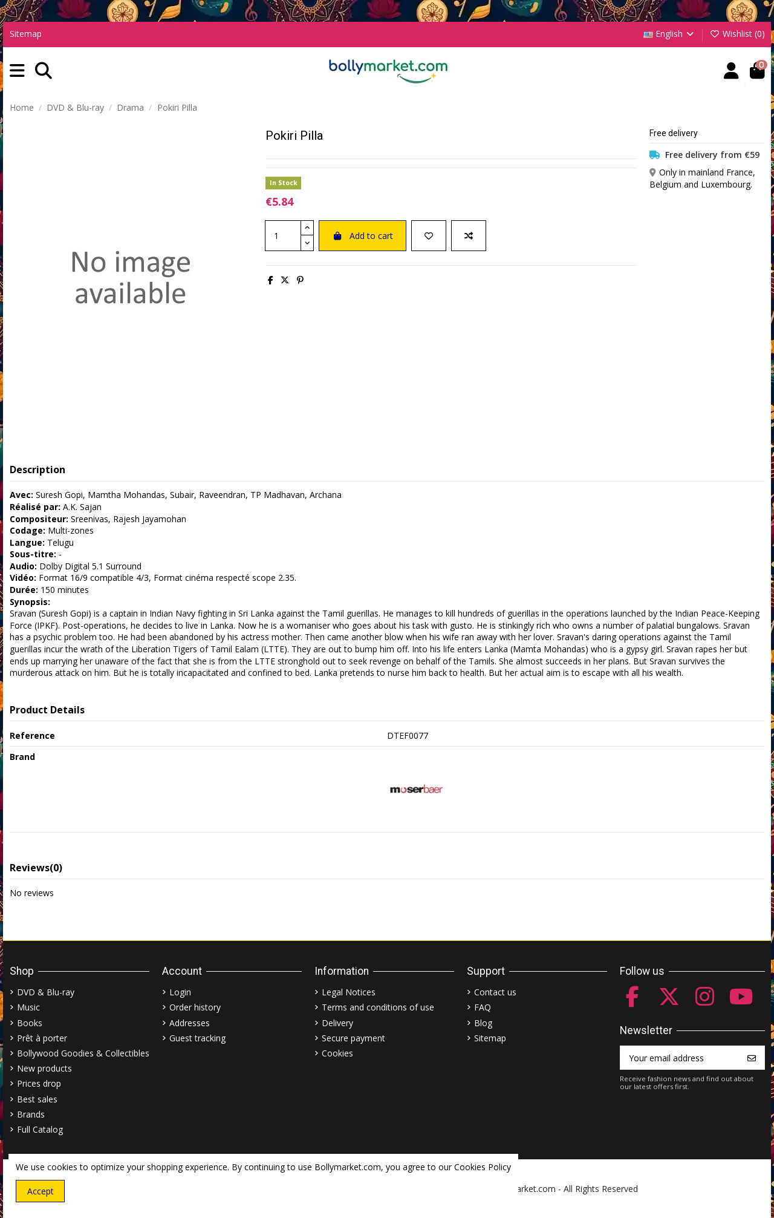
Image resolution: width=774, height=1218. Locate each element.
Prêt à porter (42, 1038)
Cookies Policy (482, 1167)
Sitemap (26, 33)
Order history (195, 1007)
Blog (483, 1023)
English (669, 33)
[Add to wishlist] (428, 235)
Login (180, 992)
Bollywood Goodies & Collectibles (83, 1053)
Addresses (189, 1023)
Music (28, 1007)
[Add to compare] (468, 235)
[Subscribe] (751, 1057)
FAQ (482, 1007)
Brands (31, 1114)
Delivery (337, 1023)
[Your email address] (680, 1057)
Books (29, 1023)
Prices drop (39, 1083)
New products (44, 1068)
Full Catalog (40, 1129)
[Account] (731, 71)
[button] (17, 71)
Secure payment (353, 1038)
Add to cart (362, 235)
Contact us (495, 992)
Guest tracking (197, 1038)
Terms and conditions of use (378, 1007)
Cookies (337, 1053)
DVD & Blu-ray (45, 992)
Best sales (37, 1099)
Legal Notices (349, 992)
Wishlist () (737, 33)
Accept (40, 1191)
